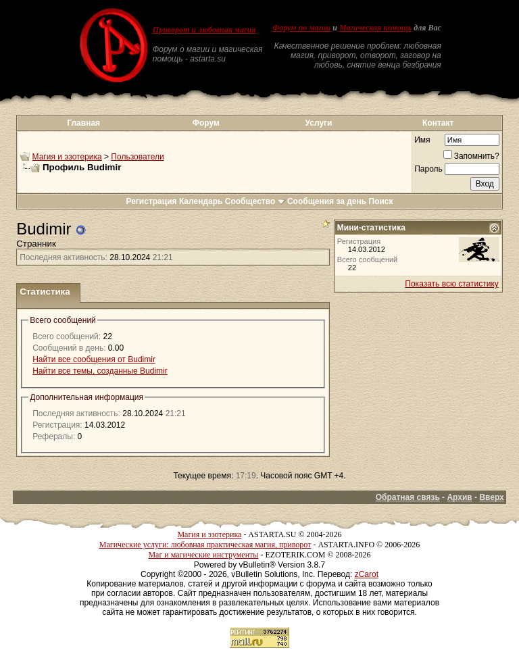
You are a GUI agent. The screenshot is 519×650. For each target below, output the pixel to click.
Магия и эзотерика (67, 156)
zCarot (366, 574)
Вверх (491, 497)
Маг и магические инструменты (203, 554)
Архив (459, 497)
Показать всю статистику (451, 284)
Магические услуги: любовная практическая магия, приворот (205, 544)
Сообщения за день (326, 201)
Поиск (381, 201)
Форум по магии (301, 27)
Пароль (428, 169)
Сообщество (255, 201)
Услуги (318, 123)
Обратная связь (408, 497)
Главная (83, 123)
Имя (422, 140)
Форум (206, 123)
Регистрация (151, 201)
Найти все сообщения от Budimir (93, 359)
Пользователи (137, 156)
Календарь (201, 201)
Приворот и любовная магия (204, 29)
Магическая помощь (375, 27)
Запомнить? (471, 156)
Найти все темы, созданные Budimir (100, 371)
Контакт (437, 123)
